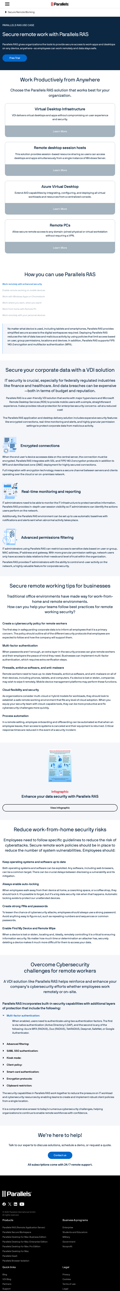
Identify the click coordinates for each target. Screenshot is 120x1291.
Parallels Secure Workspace (16, 1232)
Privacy (66, 1274)
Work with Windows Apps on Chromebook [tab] (23, 297)
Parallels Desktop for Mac (15, 1251)
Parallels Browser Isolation (15, 1261)
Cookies (67, 1279)
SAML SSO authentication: (22, 1051)
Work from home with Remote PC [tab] (19, 309)
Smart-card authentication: (23, 1072)
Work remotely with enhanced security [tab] (22, 284)
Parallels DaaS (9, 1256)
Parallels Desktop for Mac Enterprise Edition (25, 1242)
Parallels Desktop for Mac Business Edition (24, 1237)
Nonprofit (67, 1246)
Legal (65, 1289)
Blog (4, 1274)
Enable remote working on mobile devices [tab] (23, 290)
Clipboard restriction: (19, 1085)
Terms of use (69, 1284)
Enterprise (68, 1227)
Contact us (60, 1155)
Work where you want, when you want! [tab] (22, 303)
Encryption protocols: (19, 1078)
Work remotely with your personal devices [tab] (23, 315)
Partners (6, 1284)
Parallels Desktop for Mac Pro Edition (21, 1246)
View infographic (60, 808)
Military (66, 1237)
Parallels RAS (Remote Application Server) (23, 1227)
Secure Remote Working (20, 13)
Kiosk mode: (14, 1058)
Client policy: (14, 1065)
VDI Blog (6, 1279)
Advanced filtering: (18, 1044)
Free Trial (14, 58)
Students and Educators (75, 1232)
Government (69, 1242)
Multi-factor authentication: (23, 1015)
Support (6, 1289)
